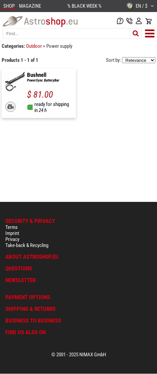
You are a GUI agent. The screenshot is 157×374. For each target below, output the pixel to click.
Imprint (12, 233)
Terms (11, 227)
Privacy (12, 239)
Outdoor (34, 46)
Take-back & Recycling (26, 245)
